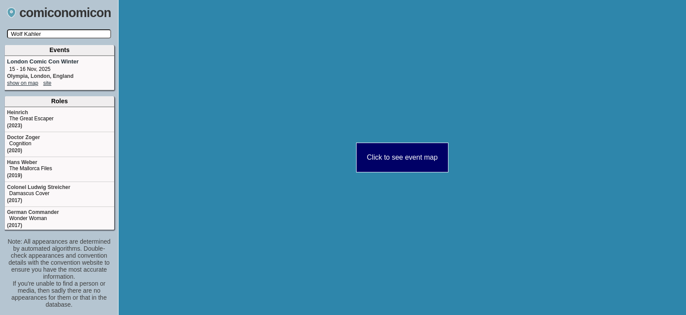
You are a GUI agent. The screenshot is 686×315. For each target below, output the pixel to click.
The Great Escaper (31, 119)
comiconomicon (59, 13)
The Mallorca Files (30, 168)
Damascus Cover (29, 193)
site (47, 83)
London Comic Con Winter (43, 61)
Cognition (20, 143)
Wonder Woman (28, 218)
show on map (22, 83)
